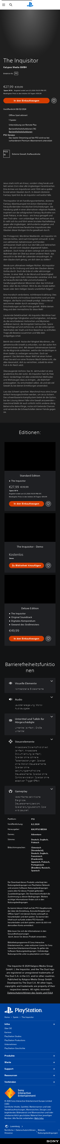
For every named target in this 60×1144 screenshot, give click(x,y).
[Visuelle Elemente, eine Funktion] (30, 685)
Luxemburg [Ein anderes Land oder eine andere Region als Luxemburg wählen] (14, 1126)
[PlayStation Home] (30, 4)
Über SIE (8, 1028)
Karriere (7, 1032)
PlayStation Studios (12, 1036)
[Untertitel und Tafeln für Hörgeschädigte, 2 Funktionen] (30, 724)
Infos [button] (30, 1024)
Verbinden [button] (30, 1081)
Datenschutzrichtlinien (26, 1130)
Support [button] (30, 1068)
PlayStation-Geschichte (14, 1048)
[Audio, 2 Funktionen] (30, 703)
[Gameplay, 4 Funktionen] (30, 800)
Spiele (15, 1017)
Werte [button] (30, 1062)
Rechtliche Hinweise (9, 1131)
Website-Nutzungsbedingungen (48, 1131)
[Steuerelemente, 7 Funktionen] (30, 760)
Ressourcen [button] (30, 1075)
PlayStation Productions (14, 1040)
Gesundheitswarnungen (18, 934)
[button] (20, 131)
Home (7, 1017)
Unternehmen (10, 1044)
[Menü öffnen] (3, 5)
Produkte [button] (30, 1055)
